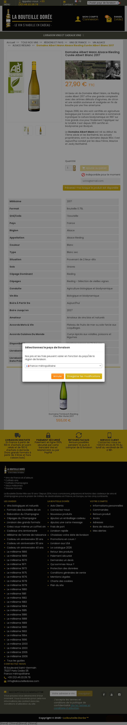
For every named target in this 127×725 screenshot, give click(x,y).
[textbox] (63, 366)
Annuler (57, 376)
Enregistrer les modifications (83, 376)
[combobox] (63, 365)
